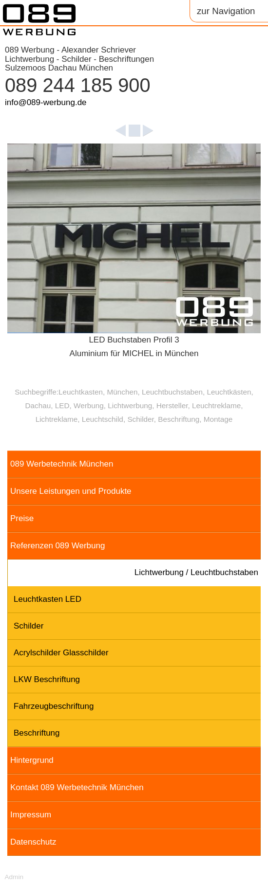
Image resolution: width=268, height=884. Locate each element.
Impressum (30, 814)
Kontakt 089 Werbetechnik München (77, 787)
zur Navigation (226, 11)
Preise (22, 518)
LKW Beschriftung (47, 679)
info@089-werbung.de (46, 102)
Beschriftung (37, 733)
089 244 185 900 (78, 85)
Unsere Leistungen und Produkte (71, 491)
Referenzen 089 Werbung (57, 545)
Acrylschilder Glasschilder (61, 652)
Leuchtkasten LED (47, 599)
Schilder (28, 626)
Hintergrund (32, 760)
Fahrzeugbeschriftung (54, 706)
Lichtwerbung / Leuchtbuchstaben (196, 572)
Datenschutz (33, 842)
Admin (13, 877)
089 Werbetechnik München (61, 464)
